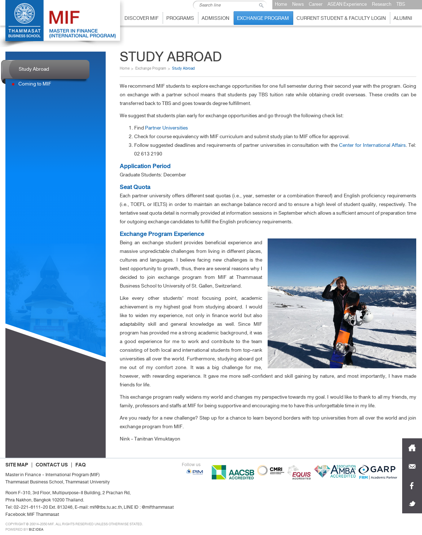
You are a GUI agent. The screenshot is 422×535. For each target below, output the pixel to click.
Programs (180, 18)
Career (315, 4)
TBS (400, 4)
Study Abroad (34, 69)
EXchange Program (263, 18)
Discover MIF (141, 18)
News (298, 4)
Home (281, 4)
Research (381, 4)
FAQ (80, 465)
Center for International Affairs (372, 145)
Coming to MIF (34, 84)
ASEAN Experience (347, 4)
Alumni (403, 18)
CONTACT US (52, 465)
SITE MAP (16, 465)
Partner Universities (166, 128)
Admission (215, 18)
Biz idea (36, 529)
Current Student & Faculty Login (341, 18)
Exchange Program (150, 68)
